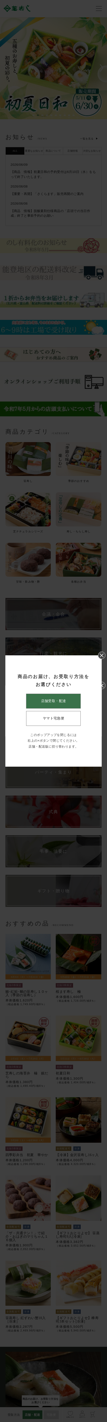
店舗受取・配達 (53, 701)
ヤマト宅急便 (53, 718)
